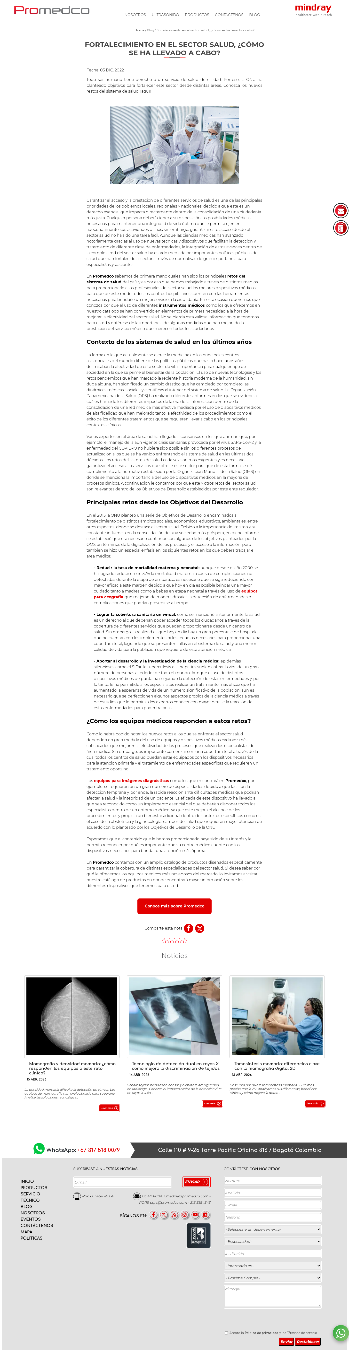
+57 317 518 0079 (98, 1150)
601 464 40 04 (101, 1196)
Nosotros (135, 14)
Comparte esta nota (163, 928)
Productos (197, 14)
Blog (254, 14)
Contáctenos (229, 14)
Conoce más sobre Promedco (174, 906)
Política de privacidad (261, 1333)
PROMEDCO (51, 10)
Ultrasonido (165, 14)
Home (139, 30)
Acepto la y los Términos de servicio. (273, 1333)
